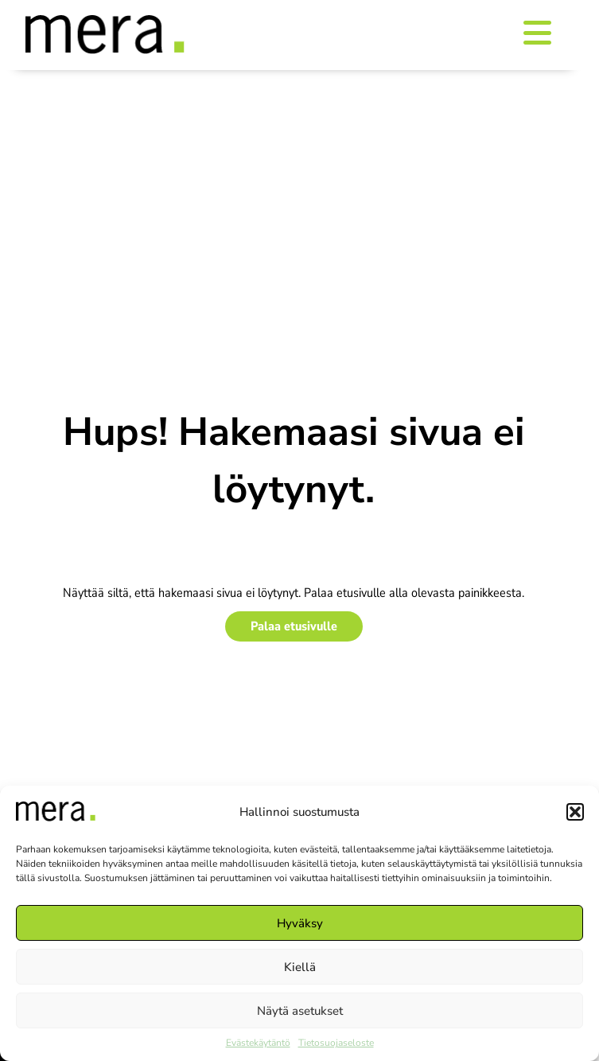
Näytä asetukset (300, 1011)
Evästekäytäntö (258, 1042)
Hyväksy (300, 923)
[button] (575, 812)
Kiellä (300, 967)
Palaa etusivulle (294, 626)
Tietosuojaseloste (336, 1042)
